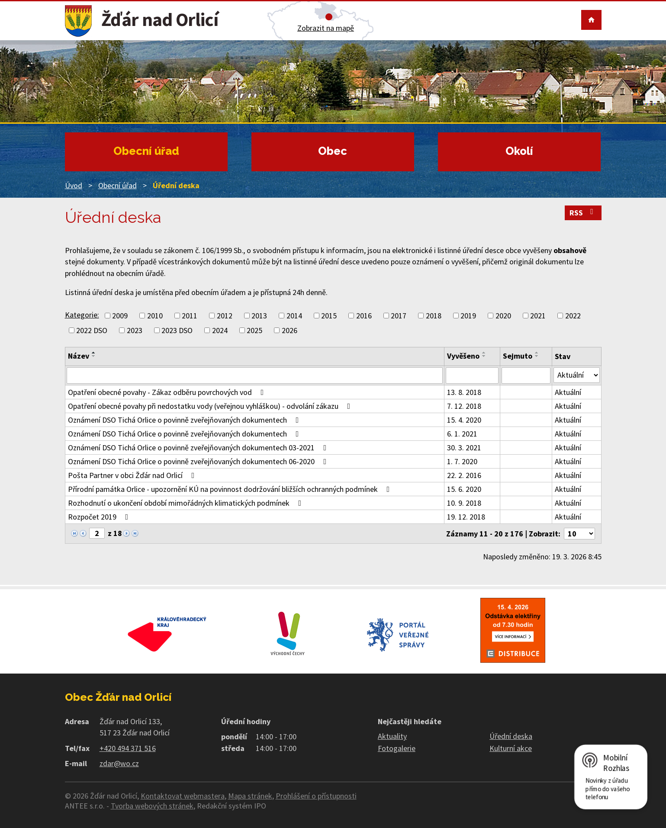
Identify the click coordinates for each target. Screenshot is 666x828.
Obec (332, 150)
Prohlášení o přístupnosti (316, 796)
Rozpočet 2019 (100, 517)
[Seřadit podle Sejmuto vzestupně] (537, 352)
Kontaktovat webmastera (183, 796)
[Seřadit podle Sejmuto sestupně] (537, 356)
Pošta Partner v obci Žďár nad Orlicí (133, 475)
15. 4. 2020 (464, 420)
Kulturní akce (510, 748)
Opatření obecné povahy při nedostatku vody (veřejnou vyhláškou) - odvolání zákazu (211, 406)
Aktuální (568, 392)
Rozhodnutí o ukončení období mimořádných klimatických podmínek (186, 503)
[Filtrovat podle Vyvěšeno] (472, 375)
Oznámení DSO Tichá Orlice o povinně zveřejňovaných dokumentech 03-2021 (199, 448)
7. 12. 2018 (464, 406)
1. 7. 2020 (462, 461)
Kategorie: (82, 315)
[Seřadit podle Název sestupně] (94, 356)
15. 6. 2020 (464, 489)
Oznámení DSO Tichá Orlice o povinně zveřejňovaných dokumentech (185, 420)
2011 (189, 316)
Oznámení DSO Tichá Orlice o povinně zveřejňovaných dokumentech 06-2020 (199, 461)
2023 (134, 330)
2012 (224, 316)
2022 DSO (91, 330)
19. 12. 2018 (466, 517)
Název (78, 356)
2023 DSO (177, 330)
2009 (120, 316)
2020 (503, 316)
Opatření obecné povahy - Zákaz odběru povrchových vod (167, 392)
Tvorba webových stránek (152, 806)
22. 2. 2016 (464, 475)
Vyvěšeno (463, 356)
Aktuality (392, 736)
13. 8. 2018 (464, 392)
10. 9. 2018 (464, 503)
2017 (398, 316)
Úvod (73, 185)
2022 (573, 316)
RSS (583, 213)
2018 (433, 316)
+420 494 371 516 (128, 748)
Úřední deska (510, 736)
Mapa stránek (250, 796)
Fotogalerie (396, 748)
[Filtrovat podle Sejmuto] (526, 375)
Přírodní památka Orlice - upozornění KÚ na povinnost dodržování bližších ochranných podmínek (230, 489)
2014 (294, 316)
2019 (468, 316)
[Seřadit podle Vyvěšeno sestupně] (484, 356)
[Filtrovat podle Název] (255, 375)
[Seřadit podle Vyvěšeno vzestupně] (484, 352)
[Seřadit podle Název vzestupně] (94, 352)
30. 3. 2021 (464, 448)
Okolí (519, 150)
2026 (289, 330)
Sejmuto (517, 356)
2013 (259, 316)
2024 (220, 330)
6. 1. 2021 (462, 434)
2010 (155, 316)
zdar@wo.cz (119, 763)
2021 (538, 316)
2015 (329, 316)
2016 (364, 316)
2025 (254, 330)
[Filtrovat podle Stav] (576, 375)
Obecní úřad (146, 150)
